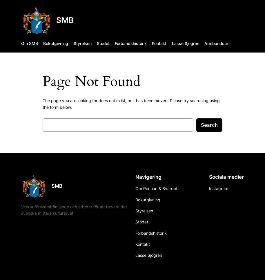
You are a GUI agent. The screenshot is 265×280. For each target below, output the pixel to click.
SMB (65, 20)
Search (209, 125)
